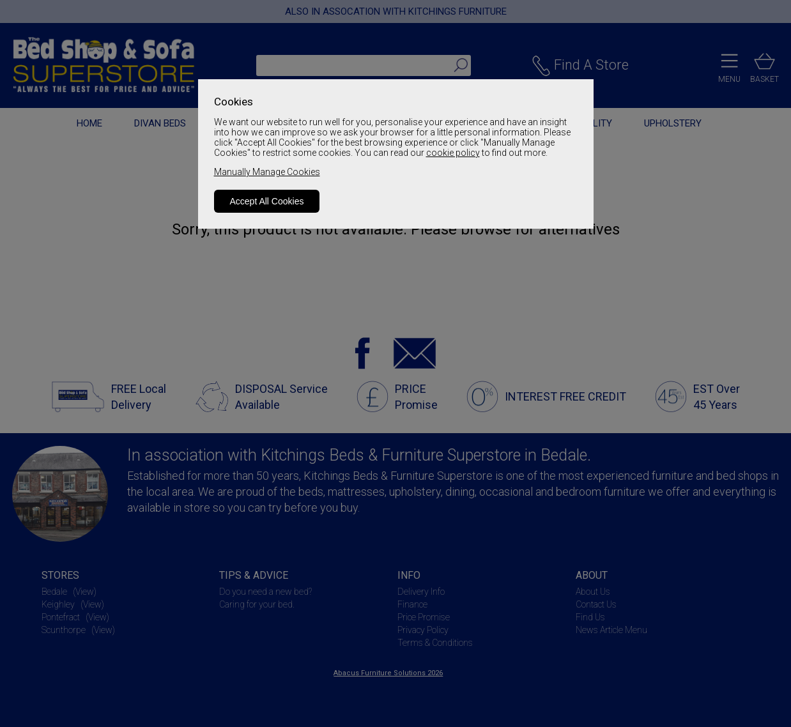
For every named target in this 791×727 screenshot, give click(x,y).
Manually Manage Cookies (267, 172)
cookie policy (453, 153)
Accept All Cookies (267, 201)
